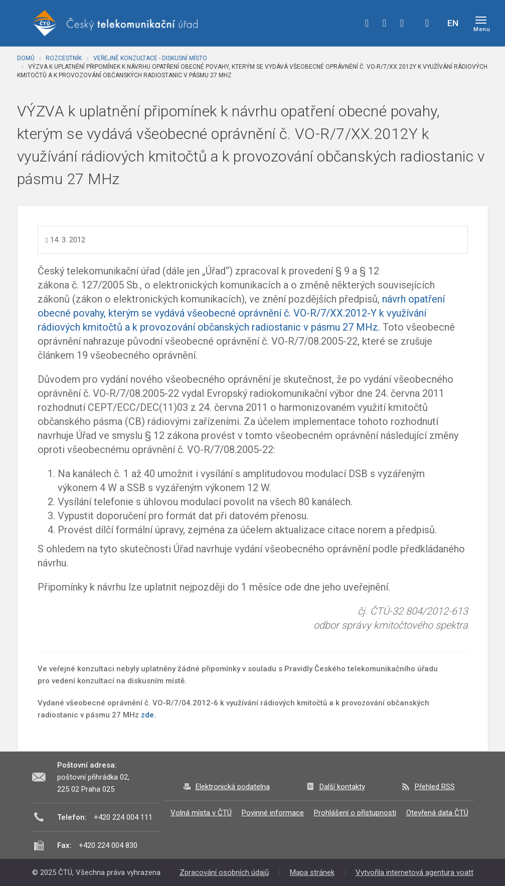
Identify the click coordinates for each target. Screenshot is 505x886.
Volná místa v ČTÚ (201, 812)
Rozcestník (64, 58)
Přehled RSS (435, 786)
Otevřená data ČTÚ (437, 812)
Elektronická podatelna (233, 786)
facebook (367, 23)
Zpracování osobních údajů (224, 872)
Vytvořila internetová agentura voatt (414, 872)
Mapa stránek (312, 872)
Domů (26, 58)
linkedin (402, 23)
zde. (148, 714)
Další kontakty (342, 786)
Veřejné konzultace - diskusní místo (150, 58)
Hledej (427, 23)
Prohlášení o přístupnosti (355, 812)
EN (452, 23)
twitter (385, 23)
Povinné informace (273, 812)
